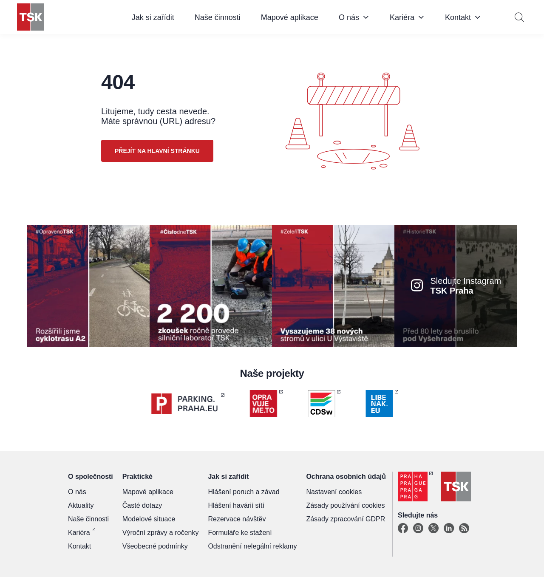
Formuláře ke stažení (240, 532)
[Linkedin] (449, 529)
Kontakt (458, 17)
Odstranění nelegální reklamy (252, 546)
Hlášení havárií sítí (236, 505)
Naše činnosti (218, 17)
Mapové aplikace (289, 17)
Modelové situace (149, 519)
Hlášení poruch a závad (243, 491)
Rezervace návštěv (237, 519)
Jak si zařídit (153, 17)
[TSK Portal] (464, 529)
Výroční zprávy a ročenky (160, 532)
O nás (349, 17)
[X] (433, 529)
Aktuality (81, 505)
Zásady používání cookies (345, 505)
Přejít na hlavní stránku (157, 150)
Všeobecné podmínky (155, 546)
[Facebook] (403, 529)
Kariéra (402, 17)
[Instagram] (418, 529)
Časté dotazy (142, 505)
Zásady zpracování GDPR (345, 519)
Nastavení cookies (334, 491)
